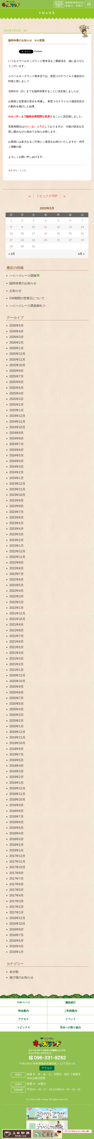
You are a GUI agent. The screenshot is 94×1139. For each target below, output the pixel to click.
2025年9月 (16, 370)
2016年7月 (16, 935)
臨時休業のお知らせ (22, 283)
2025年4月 (16, 393)
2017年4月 (16, 895)
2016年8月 (16, 929)
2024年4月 (16, 461)
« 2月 (11, 253)
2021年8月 (16, 630)
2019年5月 (16, 760)
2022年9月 (16, 562)
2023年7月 (16, 511)
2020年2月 (16, 720)
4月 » (81, 253)
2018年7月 (16, 816)
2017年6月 (16, 884)
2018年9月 (16, 805)
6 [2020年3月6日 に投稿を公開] (70, 220)
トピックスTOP (46, 196)
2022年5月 (16, 585)
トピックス (23, 1027)
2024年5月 (16, 455)
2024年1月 (16, 478)
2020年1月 (16, 726)
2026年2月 (16, 342)
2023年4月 (16, 528)
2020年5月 (16, 703)
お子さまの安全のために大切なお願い (77, 1131)
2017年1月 (16, 912)
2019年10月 (17, 743)
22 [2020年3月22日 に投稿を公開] (11, 239)
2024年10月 (17, 427)
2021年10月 (17, 619)
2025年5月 (16, 387)
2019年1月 (16, 782)
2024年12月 (17, 415)
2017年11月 (17, 861)
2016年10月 (17, 923)
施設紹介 (70, 1002)
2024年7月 (16, 444)
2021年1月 (16, 669)
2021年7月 (16, 636)
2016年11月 (17, 918)
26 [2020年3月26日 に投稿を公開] (58, 239)
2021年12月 (17, 613)
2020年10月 (17, 681)
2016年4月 (16, 946)
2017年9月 (16, 873)
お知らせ (15, 290)
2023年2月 (16, 540)
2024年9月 (16, 432)
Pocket (38, 51)
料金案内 (23, 1010)
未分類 (13, 971)
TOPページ (23, 1002)
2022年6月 (16, 579)
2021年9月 (16, 624)
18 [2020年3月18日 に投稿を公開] (45, 233)
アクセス (23, 1019)
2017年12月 (17, 856)
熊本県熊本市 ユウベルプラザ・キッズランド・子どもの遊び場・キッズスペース (11, 4)
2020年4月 (16, 709)
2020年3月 (16, 714)
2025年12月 (17, 353)
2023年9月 (16, 500)
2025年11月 (17, 359)
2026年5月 (16, 325)
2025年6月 (16, 382)
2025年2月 (16, 404)
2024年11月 (17, 421)
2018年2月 (16, 844)
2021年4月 (16, 652)
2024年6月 (16, 449)
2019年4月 (16, 765)
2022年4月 (16, 590)
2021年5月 (16, 647)
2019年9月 (16, 748)
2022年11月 (17, 556)
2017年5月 (16, 889)
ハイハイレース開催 (24, 275)
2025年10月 (17, 365)
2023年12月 (17, 483)
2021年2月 (16, 664)
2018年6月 (16, 822)
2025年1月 (16, 410)
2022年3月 (16, 596)
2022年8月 (16, 568)
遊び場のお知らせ (21, 977)
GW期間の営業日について (26, 298)
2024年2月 (16, 472)
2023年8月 (16, 506)
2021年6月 (16, 641)
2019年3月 (16, 771)
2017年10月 (17, 867)
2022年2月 (16, 602)
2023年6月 (16, 517)
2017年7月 (16, 878)
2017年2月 (16, 906)
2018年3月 (16, 839)
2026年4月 (16, 331)
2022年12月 (17, 551)
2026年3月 (16, 336)
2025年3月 (16, 399)
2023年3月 (16, 534)
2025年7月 (16, 376)
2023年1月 (16, 545)
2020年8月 (16, 692)
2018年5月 (16, 827)
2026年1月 (16, 348)
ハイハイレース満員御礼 (27, 305)
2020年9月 (16, 686)
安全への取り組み (70, 1027)
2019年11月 (17, 737)
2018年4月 (16, 833)
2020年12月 (17, 675)
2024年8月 (16, 438)
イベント (70, 1019)
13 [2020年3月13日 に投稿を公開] (70, 226)
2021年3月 (16, 658)
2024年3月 (16, 466)
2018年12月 (17, 788)
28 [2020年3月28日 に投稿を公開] (82, 239)
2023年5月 (16, 523)
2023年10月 (17, 494)
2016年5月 (16, 940)
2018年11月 (17, 793)
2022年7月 (16, 573)
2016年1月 (16, 951)
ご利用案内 (70, 1010)
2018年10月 (17, 799)
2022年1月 (16, 607)
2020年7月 (16, 698)
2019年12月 (17, 731)
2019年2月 (16, 776)
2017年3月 (16, 901)
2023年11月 (17, 489)
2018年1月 (16, 850)
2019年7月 (16, 754)
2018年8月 (16, 810)
